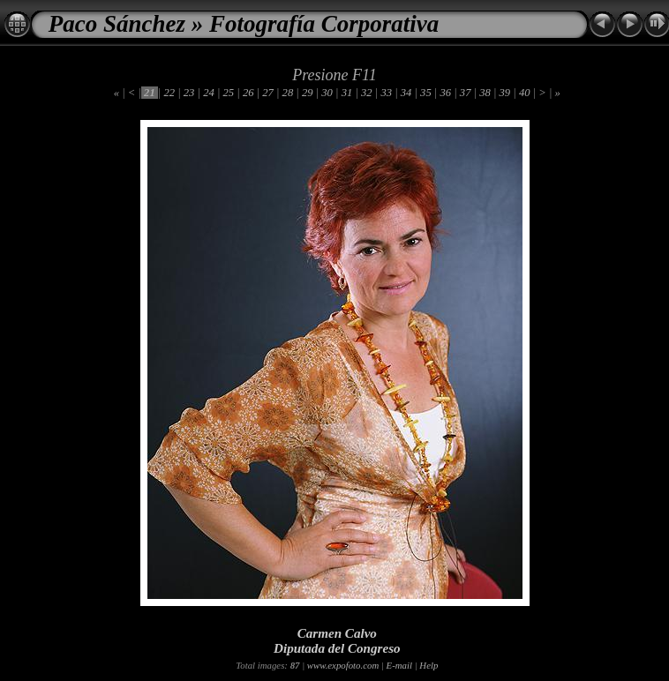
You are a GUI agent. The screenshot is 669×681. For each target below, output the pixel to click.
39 (504, 92)
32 (366, 92)
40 (524, 92)
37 (465, 92)
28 (287, 92)
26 (248, 92)
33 (386, 92)
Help (428, 665)
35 (425, 92)
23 (189, 92)
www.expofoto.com (343, 665)
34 (406, 92)
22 (169, 92)
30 (327, 92)
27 (267, 92)
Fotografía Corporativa (324, 24)
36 (445, 92)
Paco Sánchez (117, 24)
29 (307, 92)
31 (347, 92)
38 (485, 92)
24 (208, 92)
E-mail (399, 665)
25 (228, 92)
